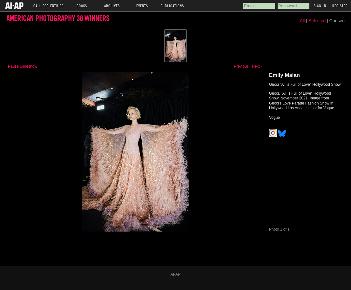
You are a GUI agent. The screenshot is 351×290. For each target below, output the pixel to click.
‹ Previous (240, 66)
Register (340, 5)
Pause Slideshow (22, 66)
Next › (257, 66)
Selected (317, 20)
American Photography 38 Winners (57, 18)
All (302, 20)
